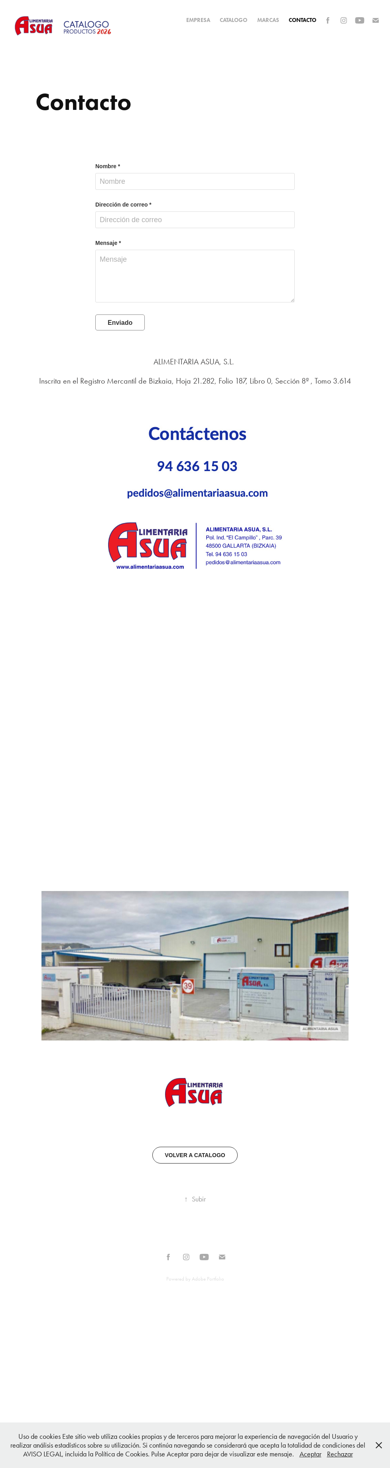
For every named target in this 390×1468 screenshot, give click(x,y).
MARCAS (268, 20)
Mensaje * (108, 243)
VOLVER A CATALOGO (195, 1155)
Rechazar (340, 1454)
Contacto (302, 20)
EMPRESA (198, 20)
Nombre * (107, 166)
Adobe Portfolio (208, 1279)
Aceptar (310, 1454)
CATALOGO (233, 20)
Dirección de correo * (123, 204)
